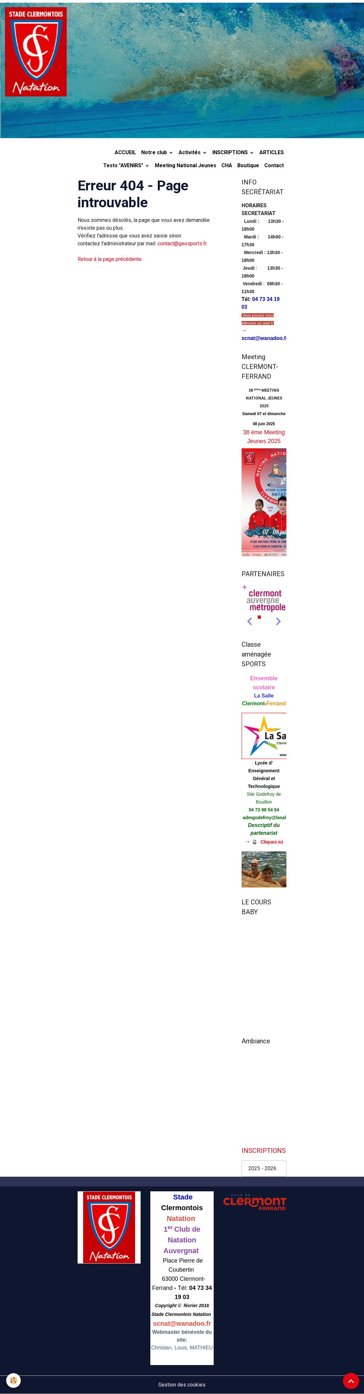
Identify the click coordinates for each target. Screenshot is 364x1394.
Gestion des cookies (182, 1385)
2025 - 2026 (262, 1168)
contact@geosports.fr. (182, 243)
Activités (190, 152)
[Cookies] (13, 1380)
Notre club (154, 152)
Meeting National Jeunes (185, 165)
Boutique (248, 165)
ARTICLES (271, 152)
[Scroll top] (351, 1381)
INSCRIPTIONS (230, 152)
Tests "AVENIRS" (123, 165)
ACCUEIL (125, 152)
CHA (226, 165)
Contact (274, 165)
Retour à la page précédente (110, 259)
